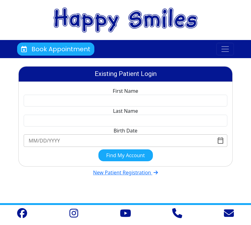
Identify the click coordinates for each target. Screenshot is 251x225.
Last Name (125, 111)
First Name (125, 91)
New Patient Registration (125, 172)
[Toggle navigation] (225, 49)
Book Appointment (55, 49)
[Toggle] (220, 140)
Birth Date (125, 130)
